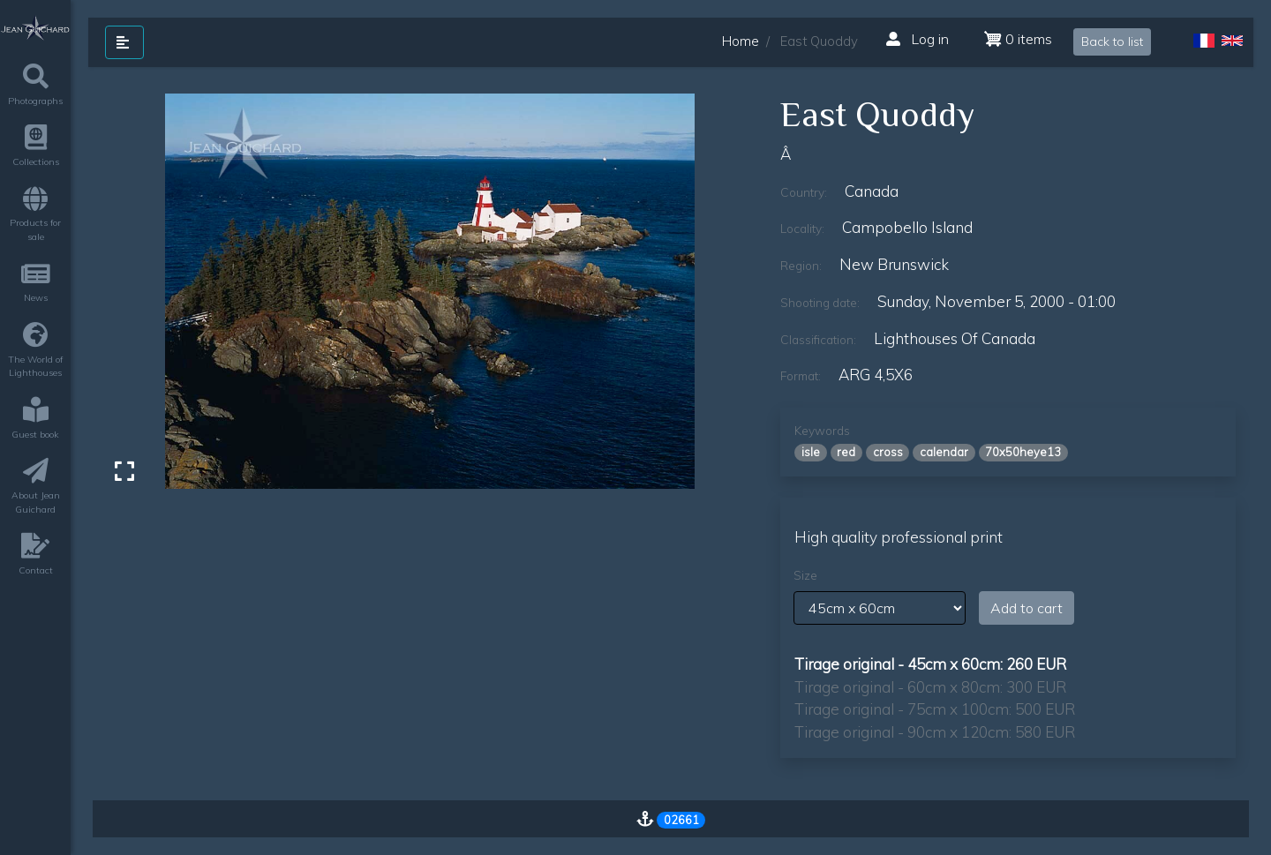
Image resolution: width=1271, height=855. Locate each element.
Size (805, 575)
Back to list (1112, 41)
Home (740, 41)
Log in (917, 39)
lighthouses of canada (954, 338)
